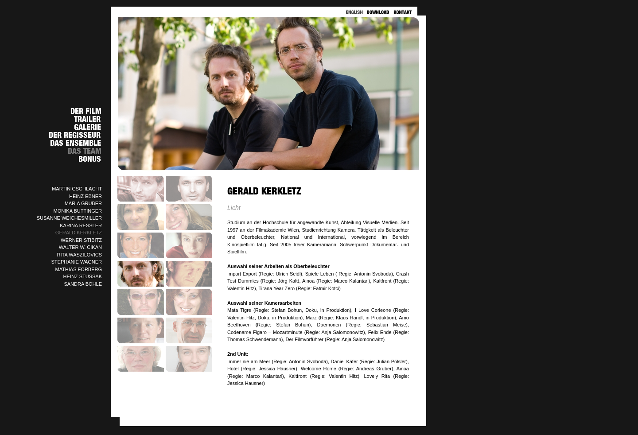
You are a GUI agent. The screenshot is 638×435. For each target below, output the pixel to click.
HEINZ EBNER (85, 196)
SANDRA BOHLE (83, 284)
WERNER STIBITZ (81, 240)
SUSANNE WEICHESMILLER (69, 218)
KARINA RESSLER (81, 225)
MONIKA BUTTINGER (78, 211)
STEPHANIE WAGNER (76, 261)
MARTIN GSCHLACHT (77, 188)
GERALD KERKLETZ (78, 232)
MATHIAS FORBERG (78, 269)
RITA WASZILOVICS (79, 254)
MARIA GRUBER (83, 203)
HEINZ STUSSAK (82, 276)
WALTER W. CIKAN (80, 247)
